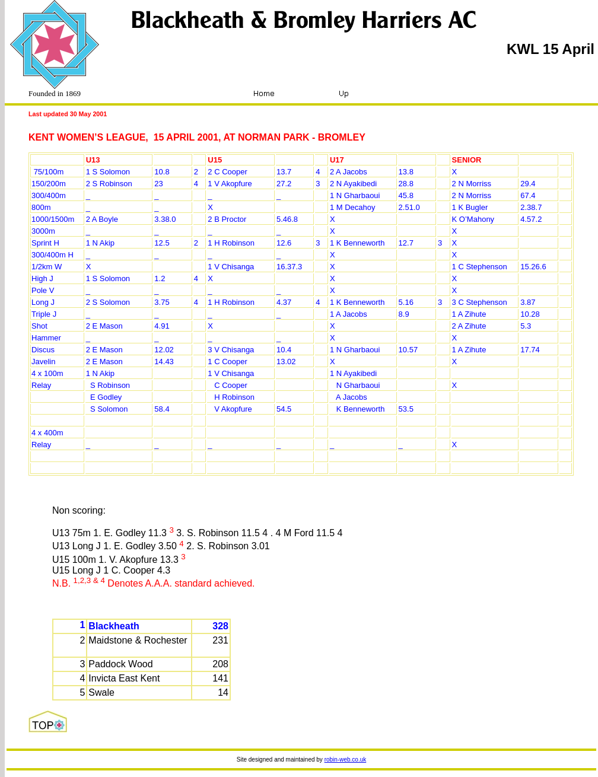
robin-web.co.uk (346, 759)
